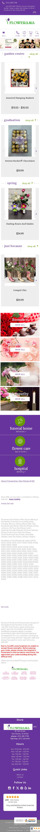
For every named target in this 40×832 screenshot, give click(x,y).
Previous (3, 88)
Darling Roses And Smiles (20, 224)
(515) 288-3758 (11, 3)
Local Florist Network (15, 830)
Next (36, 88)
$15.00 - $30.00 (20, 107)
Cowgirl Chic (20, 290)
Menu (3, 36)
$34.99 (20, 233)
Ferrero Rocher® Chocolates (20, 161)
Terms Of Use (13, 828)
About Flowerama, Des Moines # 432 (17, 481)
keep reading (14, 499)
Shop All (29, 120)
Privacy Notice (26, 828)
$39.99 (20, 170)
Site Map (29, 830)
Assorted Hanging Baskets (20, 98)
